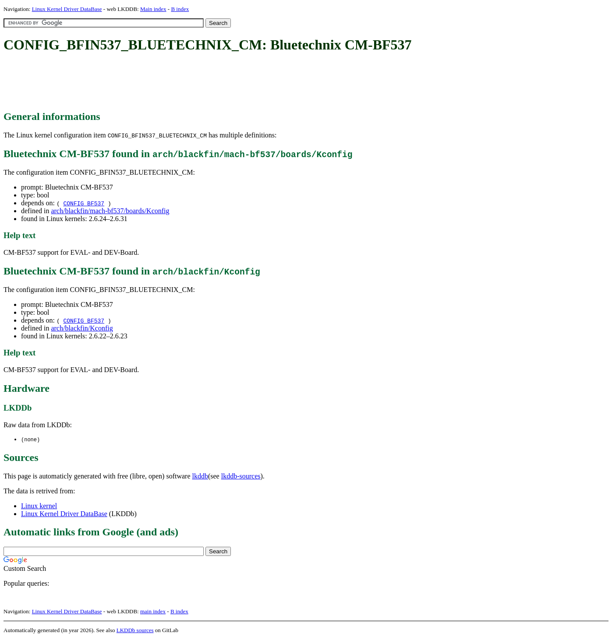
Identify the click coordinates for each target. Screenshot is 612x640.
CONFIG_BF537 (83, 203)
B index (180, 9)
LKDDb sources (135, 630)
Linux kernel (39, 506)
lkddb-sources (241, 476)
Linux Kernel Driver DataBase (67, 9)
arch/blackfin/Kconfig (82, 328)
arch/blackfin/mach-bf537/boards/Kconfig (110, 211)
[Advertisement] (163, 82)
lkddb (200, 476)
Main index (153, 9)
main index (153, 611)
